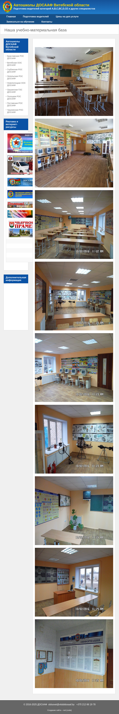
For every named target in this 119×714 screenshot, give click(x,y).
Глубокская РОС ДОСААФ (14, 70)
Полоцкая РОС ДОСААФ (14, 97)
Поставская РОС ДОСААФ (15, 104)
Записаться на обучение (20, 21)
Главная (11, 16)
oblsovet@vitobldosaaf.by (61, 704)
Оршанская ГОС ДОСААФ (14, 91)
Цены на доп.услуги (67, 16)
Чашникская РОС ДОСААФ (15, 111)
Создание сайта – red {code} (59, 710)
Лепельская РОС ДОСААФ (15, 77)
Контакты (46, 21)
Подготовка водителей (36, 16)
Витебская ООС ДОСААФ (14, 64)
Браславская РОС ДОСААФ (15, 57)
